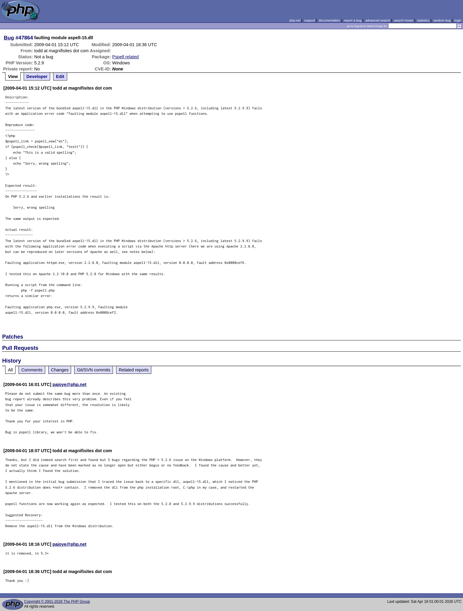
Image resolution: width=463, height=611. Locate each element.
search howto (403, 20)
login (457, 20)
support (309, 20)
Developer (37, 76)
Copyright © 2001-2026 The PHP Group (57, 601)
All (10, 369)
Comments (32, 369)
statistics (423, 20)
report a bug (353, 20)
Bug (9, 38)
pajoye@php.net (70, 384)
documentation (329, 20)
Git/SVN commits (93, 369)
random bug (442, 20)
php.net (295, 20)
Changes (60, 369)
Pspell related (125, 56)
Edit (60, 76)
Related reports (134, 369)
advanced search (377, 20)
